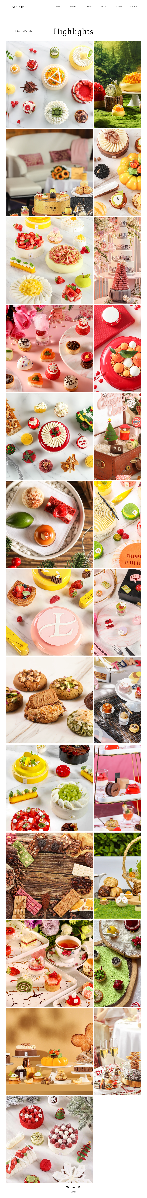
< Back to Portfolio (23, 31)
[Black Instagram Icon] (79, 1186)
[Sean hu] (19, 7)
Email (73, 1191)
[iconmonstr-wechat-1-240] (67, 1186)
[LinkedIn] (73, 1186)
